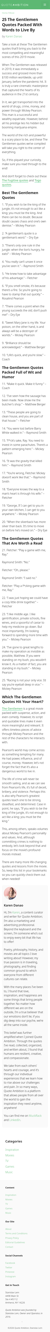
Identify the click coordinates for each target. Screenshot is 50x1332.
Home (4, 12)
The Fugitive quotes (15, 180)
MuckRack (35, 1116)
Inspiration (12, 1150)
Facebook (10, 1262)
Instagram (10, 1276)
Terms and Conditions (16, 1233)
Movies (9, 1155)
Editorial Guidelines (15, 1242)
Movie (11, 12)
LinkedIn (14, 1120)
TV (6, 1161)
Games (9, 1166)
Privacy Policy (12, 1237)
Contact (9, 1246)
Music (9, 1172)
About (8, 1228)
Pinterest (9, 1271)
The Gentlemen (12, 708)
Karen (16, 912)
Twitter (8, 1267)
